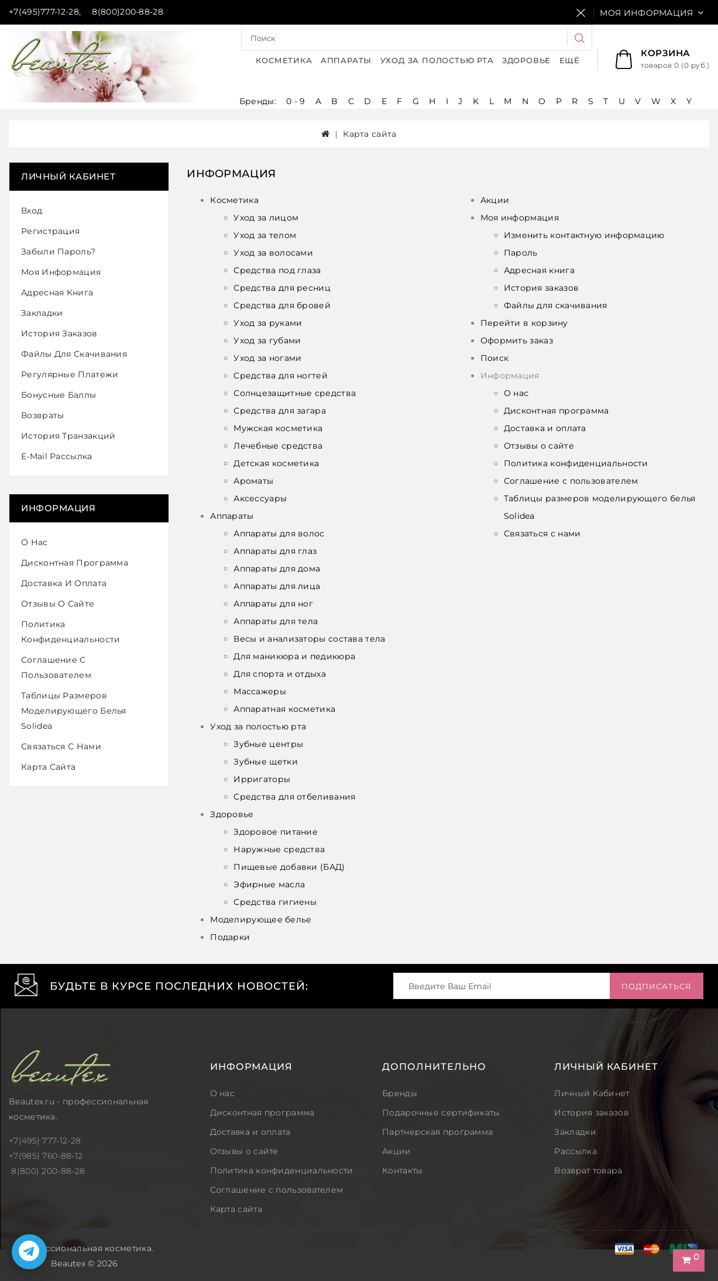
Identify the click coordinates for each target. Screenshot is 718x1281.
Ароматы (253, 481)
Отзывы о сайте (57, 603)
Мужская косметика (277, 428)
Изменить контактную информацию (584, 235)
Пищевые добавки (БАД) (289, 867)
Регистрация (50, 231)
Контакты (402, 1170)
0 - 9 (295, 101)
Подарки (230, 937)
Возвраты (42, 415)
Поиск (494, 358)
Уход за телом (264, 235)
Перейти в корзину (524, 323)
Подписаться (656, 986)
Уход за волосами (273, 252)
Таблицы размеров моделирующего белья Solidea (73, 710)
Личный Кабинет (591, 1093)
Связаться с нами (61, 746)
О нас (34, 542)
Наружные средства (279, 849)
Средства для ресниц (282, 288)
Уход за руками (267, 323)
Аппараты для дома (276, 568)
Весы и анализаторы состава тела (309, 638)
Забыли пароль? (58, 251)
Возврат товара (588, 1170)
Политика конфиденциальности (70, 632)
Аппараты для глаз (275, 551)
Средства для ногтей (280, 375)
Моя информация (61, 272)
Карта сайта (369, 134)
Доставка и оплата (64, 583)
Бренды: (259, 101)
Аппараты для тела (275, 621)
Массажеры (259, 691)
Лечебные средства (277, 445)
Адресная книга (57, 292)
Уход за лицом (265, 217)
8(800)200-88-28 (127, 11)
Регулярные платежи (69, 374)
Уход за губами (267, 340)
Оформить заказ (516, 340)
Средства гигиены (275, 902)
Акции (495, 200)
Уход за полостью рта (437, 60)
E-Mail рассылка (56, 456)
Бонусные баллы (58, 395)
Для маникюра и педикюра (294, 656)
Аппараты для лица (276, 586)
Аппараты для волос (278, 533)
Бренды (399, 1093)
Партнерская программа (437, 1132)
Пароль (521, 252)
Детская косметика (276, 463)
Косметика (284, 60)
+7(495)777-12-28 (44, 11)
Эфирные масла (269, 884)
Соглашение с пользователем (56, 667)
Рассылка (575, 1151)
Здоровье (526, 60)
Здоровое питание (275, 832)
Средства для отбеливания (294, 796)
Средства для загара (279, 410)
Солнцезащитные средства (294, 393)
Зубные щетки (265, 761)
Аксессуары (260, 498)
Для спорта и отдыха (279, 674)
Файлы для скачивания (74, 354)
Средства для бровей (282, 305)
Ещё (569, 60)
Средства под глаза (277, 270)
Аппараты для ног (273, 603)
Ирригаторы (261, 779)
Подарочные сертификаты (441, 1112)
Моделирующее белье (260, 919)
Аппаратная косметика (284, 709)
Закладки (42, 313)
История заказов (59, 333)
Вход (31, 210)
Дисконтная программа (74, 562)
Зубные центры (268, 744)
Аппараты (346, 60)
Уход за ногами (267, 358)
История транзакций (68, 436)
